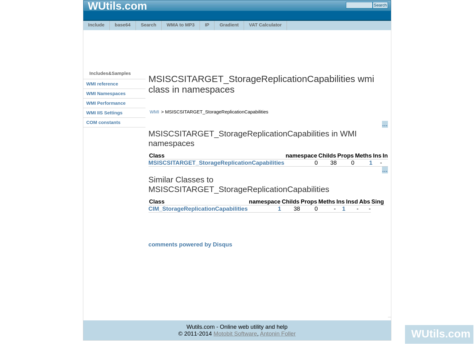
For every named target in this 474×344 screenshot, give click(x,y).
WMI (154, 111)
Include (96, 24)
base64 (123, 24)
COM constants (103, 122)
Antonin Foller (278, 333)
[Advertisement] (237, 47)
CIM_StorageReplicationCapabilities (198, 208)
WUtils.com (440, 334)
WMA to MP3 (181, 24)
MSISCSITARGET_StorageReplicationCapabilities (216, 162)
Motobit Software (235, 333)
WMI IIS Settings (104, 112)
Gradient (229, 24)
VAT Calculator (265, 24)
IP (207, 24)
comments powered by (190, 244)
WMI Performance (106, 103)
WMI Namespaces (106, 93)
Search (148, 24)
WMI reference (102, 83)
